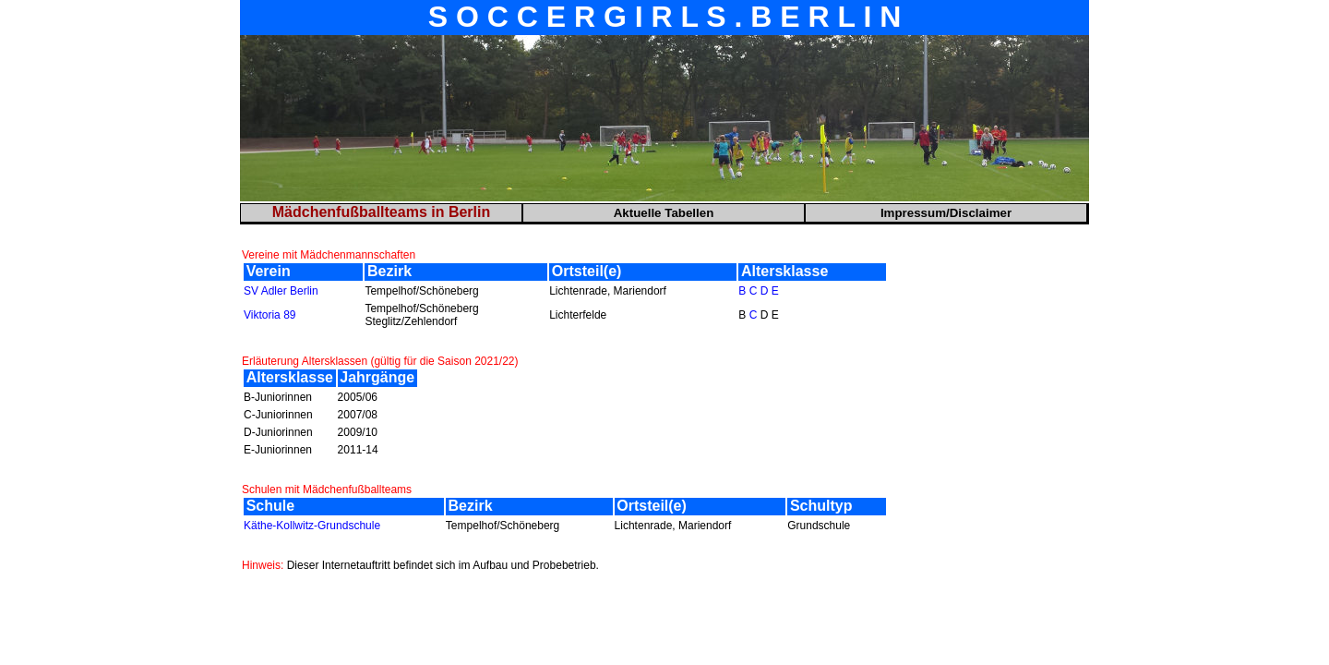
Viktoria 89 (269, 314)
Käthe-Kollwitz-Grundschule (312, 525)
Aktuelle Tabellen (664, 213)
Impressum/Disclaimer (946, 213)
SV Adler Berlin (281, 290)
